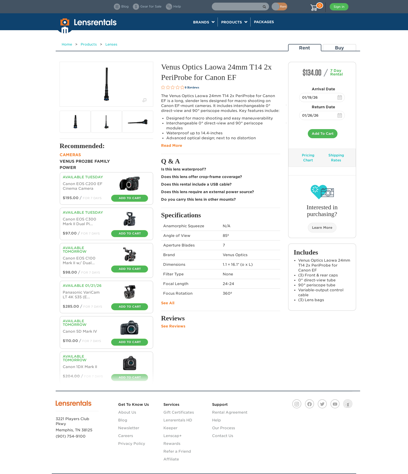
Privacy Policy (131, 443)
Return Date (323, 107)
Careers (125, 436)
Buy (339, 47)
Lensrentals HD (177, 420)
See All (167, 303)
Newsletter (128, 428)
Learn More (322, 228)
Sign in (339, 7)
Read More (171, 145)
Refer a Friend (177, 451)
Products (89, 44)
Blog (122, 420)
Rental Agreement (229, 412)
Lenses (111, 44)
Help (216, 420)
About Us (127, 412)
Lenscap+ (172, 436)
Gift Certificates (178, 412)
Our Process (223, 428)
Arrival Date (323, 89)
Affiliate (171, 459)
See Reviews (173, 326)
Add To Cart (323, 134)
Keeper (170, 428)
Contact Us (222, 436)
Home (67, 44)
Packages (264, 22)
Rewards (171, 443)
